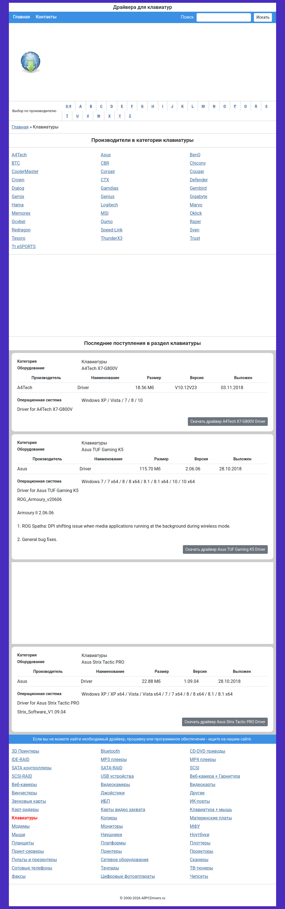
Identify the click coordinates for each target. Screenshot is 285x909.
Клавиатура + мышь (211, 809)
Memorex (21, 213)
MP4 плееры (203, 759)
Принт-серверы (28, 851)
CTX (105, 179)
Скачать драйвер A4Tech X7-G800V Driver (227, 421)
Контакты (46, 16)
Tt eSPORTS (24, 246)
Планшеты (23, 843)
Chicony (198, 163)
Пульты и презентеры (34, 859)
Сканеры (199, 859)
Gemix (18, 196)
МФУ (195, 826)
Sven (194, 230)
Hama (18, 205)
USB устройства (117, 776)
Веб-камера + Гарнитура (215, 776)
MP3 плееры (114, 759)
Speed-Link (111, 230)
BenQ (195, 154)
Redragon (21, 230)
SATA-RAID (111, 767)
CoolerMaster (25, 171)
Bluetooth (110, 751)
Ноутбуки (199, 834)
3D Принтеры (25, 751)
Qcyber (19, 221)
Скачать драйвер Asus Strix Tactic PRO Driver (225, 722)
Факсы (19, 876)
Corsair (108, 171)
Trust (195, 238)
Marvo (196, 205)
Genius (107, 196)
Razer (195, 221)
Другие (197, 793)
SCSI (194, 767)
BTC (16, 163)
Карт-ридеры (25, 809)
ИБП (105, 801)
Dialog (18, 188)
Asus (106, 154)
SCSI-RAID (22, 776)
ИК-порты (200, 801)
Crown (18, 179)
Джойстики (113, 793)
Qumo (107, 221)
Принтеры (111, 851)
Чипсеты (199, 876)
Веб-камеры (24, 784)
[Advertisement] (161, 62)
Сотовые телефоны (32, 868)
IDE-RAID (21, 759)
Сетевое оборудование (125, 859)
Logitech (109, 205)
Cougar (197, 171)
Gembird (198, 188)
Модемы (21, 826)
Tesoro (18, 238)
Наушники (111, 834)
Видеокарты (202, 784)
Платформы (113, 843)
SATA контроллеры (31, 767)
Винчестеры (24, 793)
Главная (21, 16)
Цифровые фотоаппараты (128, 876)
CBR (105, 163)
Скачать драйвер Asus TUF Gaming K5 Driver (225, 549)
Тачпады (110, 868)
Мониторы (112, 826)
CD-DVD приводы (207, 751)
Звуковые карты (29, 801)
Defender (199, 179)
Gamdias (110, 188)
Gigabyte (198, 196)
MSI (105, 213)
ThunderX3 (111, 238)
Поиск (187, 17)
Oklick (196, 213)
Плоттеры (200, 843)
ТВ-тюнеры (201, 868)
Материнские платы (211, 818)
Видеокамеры (115, 784)
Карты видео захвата (123, 809)
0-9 (68, 106)
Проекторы (201, 851)
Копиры (109, 818)
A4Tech (19, 154)
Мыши (18, 834)
